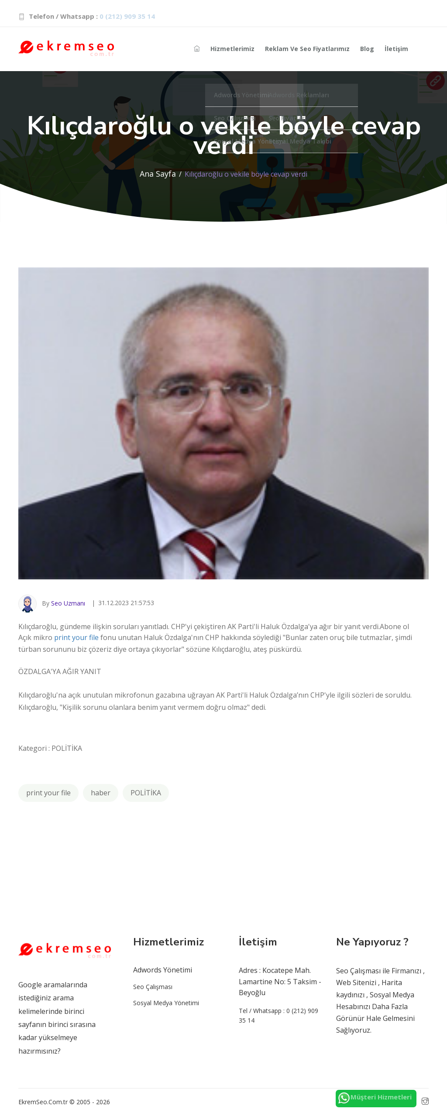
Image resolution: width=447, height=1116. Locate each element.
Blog (367, 49)
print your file (76, 637)
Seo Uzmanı (68, 603)
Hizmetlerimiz (232, 49)
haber (100, 793)
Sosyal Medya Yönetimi (166, 1003)
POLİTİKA (146, 793)
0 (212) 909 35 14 (127, 16)
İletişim (396, 49)
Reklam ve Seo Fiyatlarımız (307, 49)
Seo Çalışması (152, 986)
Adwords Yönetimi (162, 970)
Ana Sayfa (158, 173)
